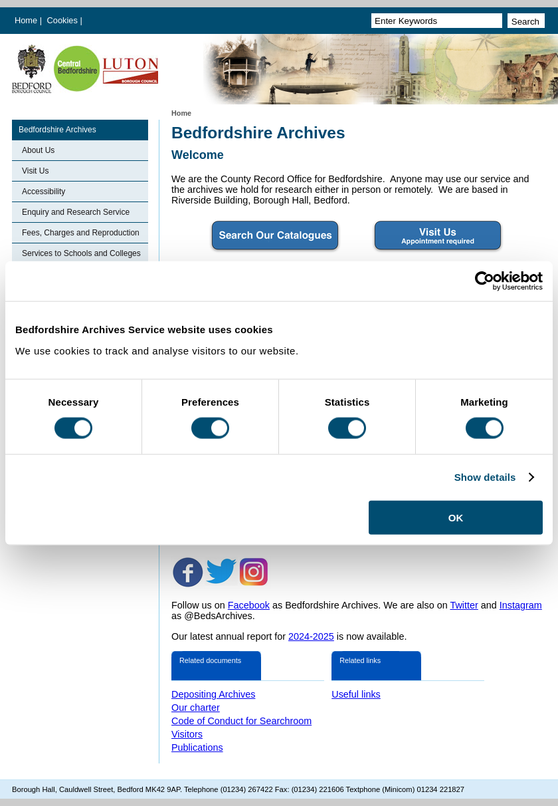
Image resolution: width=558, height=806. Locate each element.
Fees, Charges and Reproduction (81, 232)
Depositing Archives (213, 694)
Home (26, 20)
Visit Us (35, 171)
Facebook (249, 605)
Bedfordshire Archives (57, 129)
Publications (197, 747)
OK (456, 517)
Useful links (356, 694)
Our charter (195, 707)
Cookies (63, 20)
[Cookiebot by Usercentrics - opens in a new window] (484, 281)
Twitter (464, 605)
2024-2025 (311, 636)
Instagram (521, 605)
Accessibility (43, 191)
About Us (38, 150)
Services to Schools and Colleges (81, 253)
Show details (485, 477)
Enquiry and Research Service (76, 212)
